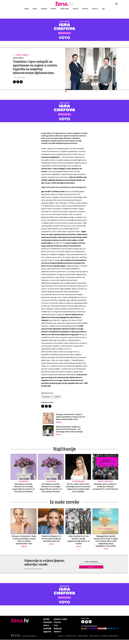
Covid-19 (57, 397)
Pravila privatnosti (70, 636)
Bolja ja (95, 9)
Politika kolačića (82, 636)
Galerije (44, 9)
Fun (103, 9)
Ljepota (75, 9)
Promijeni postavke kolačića (109, 636)
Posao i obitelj (22, 55)
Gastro (53, 9)
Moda (27, 9)
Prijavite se (91, 567)
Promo (57, 622)
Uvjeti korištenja (94, 636)
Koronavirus (46, 397)
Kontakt (60, 636)
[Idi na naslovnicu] (64, 5)
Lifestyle (85, 9)
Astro (35, 9)
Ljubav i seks (64, 9)
